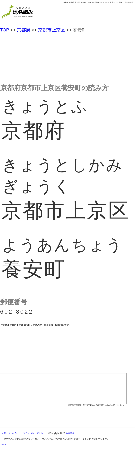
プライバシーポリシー (34, 433)
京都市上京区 (51, 29)
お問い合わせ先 (9, 433)
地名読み (70, 433)
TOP (4, 29)
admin (3, 444)
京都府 (23, 29)
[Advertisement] (67, 57)
